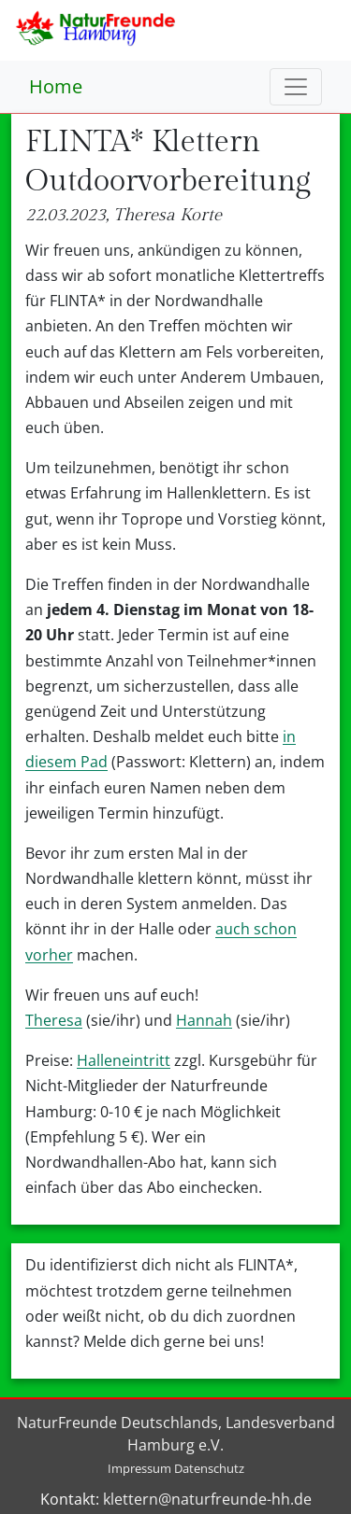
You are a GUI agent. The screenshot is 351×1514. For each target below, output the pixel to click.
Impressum (139, 1468)
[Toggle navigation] (296, 86)
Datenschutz (209, 1468)
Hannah (204, 1020)
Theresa (53, 1020)
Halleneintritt (123, 1060)
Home (55, 86)
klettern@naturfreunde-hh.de (207, 1499)
